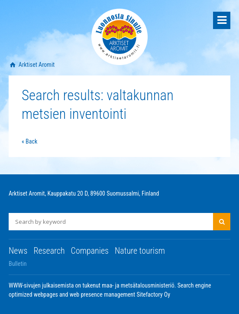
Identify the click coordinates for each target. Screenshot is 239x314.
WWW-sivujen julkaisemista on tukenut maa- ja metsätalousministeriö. (93, 285)
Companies (90, 250)
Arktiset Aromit (36, 64)
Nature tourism (140, 250)
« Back (29, 141)
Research (49, 250)
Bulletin (18, 263)
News (18, 250)
